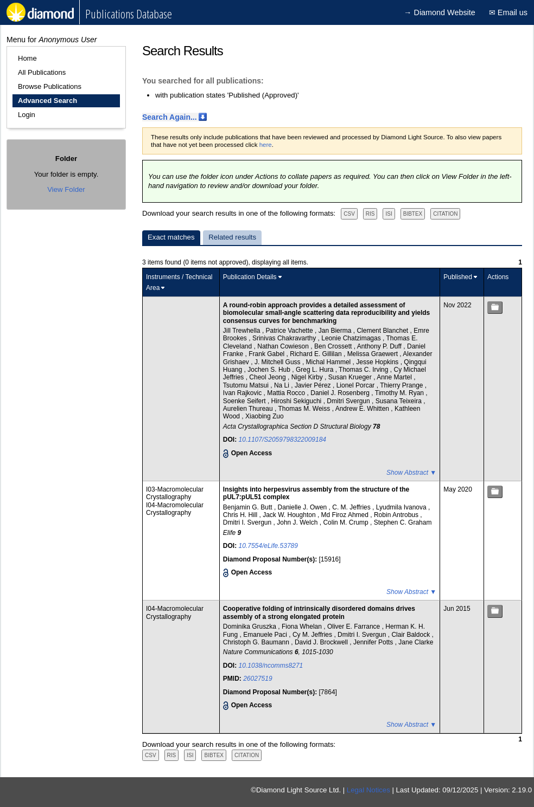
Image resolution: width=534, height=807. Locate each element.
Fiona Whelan (302, 626)
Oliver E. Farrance (354, 626)
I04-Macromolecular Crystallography (175, 509)
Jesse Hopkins (378, 362)
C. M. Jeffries (352, 507)
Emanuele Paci (266, 634)
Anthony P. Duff (380, 346)
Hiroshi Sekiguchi (297, 401)
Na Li (282, 385)
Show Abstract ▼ (411, 472)
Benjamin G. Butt (248, 507)
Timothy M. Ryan (400, 393)
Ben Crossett (334, 346)
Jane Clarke (415, 642)
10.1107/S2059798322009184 (283, 439)
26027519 (257, 678)
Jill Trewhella (242, 330)
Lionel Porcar (356, 385)
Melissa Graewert (373, 354)
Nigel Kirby (308, 377)
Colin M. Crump (346, 522)
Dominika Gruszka (250, 626)
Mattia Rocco (287, 393)
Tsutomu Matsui (246, 385)
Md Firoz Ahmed (346, 515)
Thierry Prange (402, 385)
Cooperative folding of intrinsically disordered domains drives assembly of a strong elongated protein (319, 612)
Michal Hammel (329, 362)
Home (27, 58)
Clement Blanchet (383, 330)
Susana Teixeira (400, 401)
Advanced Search (47, 100)
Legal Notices (368, 790)
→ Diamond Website (439, 12)
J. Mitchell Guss (278, 362)
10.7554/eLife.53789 (268, 546)
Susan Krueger (350, 377)
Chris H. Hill (241, 515)
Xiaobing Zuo (264, 416)
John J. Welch (298, 522)
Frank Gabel (267, 354)
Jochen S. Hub (269, 369)
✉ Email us (508, 12)
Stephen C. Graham (403, 522)
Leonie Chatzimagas (352, 338)
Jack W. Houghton (290, 515)
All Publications (42, 72)
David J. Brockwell (322, 642)
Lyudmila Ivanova (402, 507)
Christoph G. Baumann (257, 642)
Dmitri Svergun (349, 401)
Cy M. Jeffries (313, 634)
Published (457, 277)
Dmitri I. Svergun (248, 522)
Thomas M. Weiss (305, 408)
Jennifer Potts (374, 642)
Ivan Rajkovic (243, 393)
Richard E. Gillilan (317, 354)
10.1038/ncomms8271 (271, 665)
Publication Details (250, 277)
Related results (232, 237)
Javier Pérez (314, 385)
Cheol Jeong (268, 377)
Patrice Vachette (290, 330)
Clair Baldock (411, 634)
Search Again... (169, 117)
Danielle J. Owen (303, 507)
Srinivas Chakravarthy (285, 338)
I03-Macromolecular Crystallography (175, 493)
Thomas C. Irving (364, 369)
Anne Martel (395, 377)
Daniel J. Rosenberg (340, 393)
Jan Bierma (336, 330)
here (265, 144)
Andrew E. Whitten (363, 408)
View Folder (66, 189)
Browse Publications (49, 86)
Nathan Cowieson (283, 346)
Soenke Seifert (245, 401)
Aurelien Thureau (249, 408)
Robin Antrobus (397, 515)
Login (26, 115)
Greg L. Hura (315, 369)
